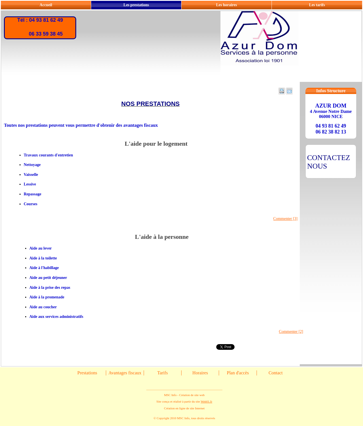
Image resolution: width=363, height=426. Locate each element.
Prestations (87, 372)
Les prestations (136, 5)
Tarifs (162, 372)
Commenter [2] (291, 331)
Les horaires (226, 5)
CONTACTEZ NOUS (328, 162)
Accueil (46, 5)
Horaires (200, 372)
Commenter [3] (285, 219)
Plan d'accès (238, 372)
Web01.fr (206, 401)
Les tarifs (317, 5)
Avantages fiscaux (124, 372)
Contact (275, 372)
